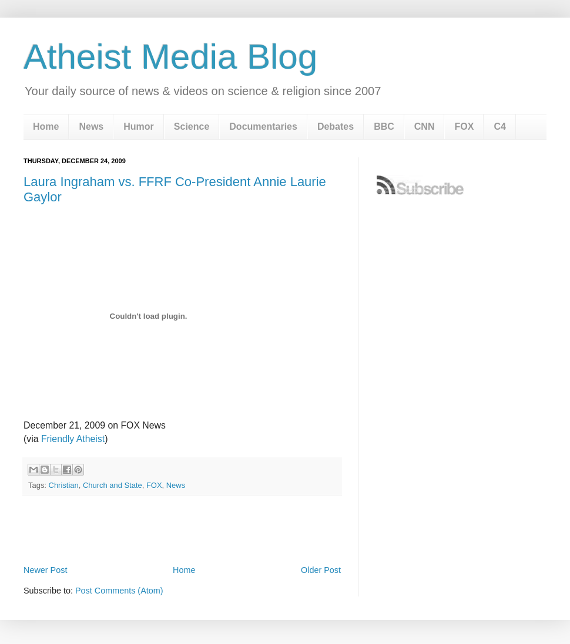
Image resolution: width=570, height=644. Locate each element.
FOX (464, 127)
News (91, 127)
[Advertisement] (182, 529)
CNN (424, 127)
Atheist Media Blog (170, 56)
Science (191, 127)
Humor (138, 127)
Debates (335, 127)
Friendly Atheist (73, 439)
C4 (499, 127)
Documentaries (263, 127)
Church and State (112, 485)
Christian (64, 485)
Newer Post (45, 570)
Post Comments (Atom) (119, 590)
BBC (384, 127)
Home (46, 127)
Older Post (321, 570)
